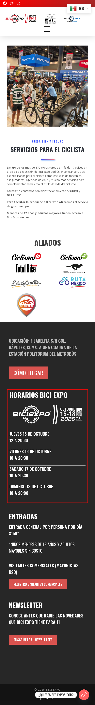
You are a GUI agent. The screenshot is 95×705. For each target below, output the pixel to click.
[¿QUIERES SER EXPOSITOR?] (84, 694)
